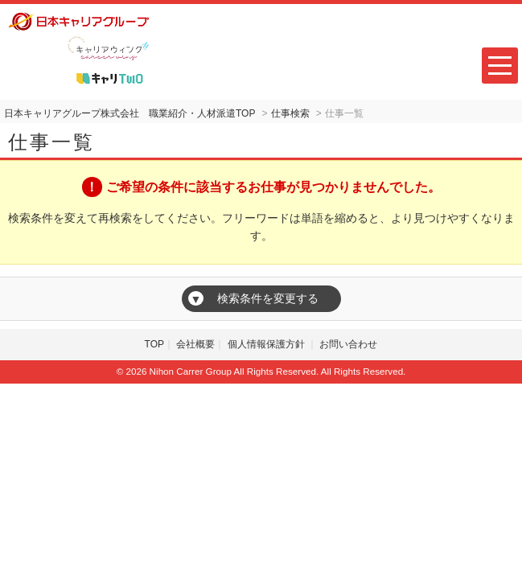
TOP (154, 344)
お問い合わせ (348, 344)
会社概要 (195, 344)
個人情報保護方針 (267, 344)
